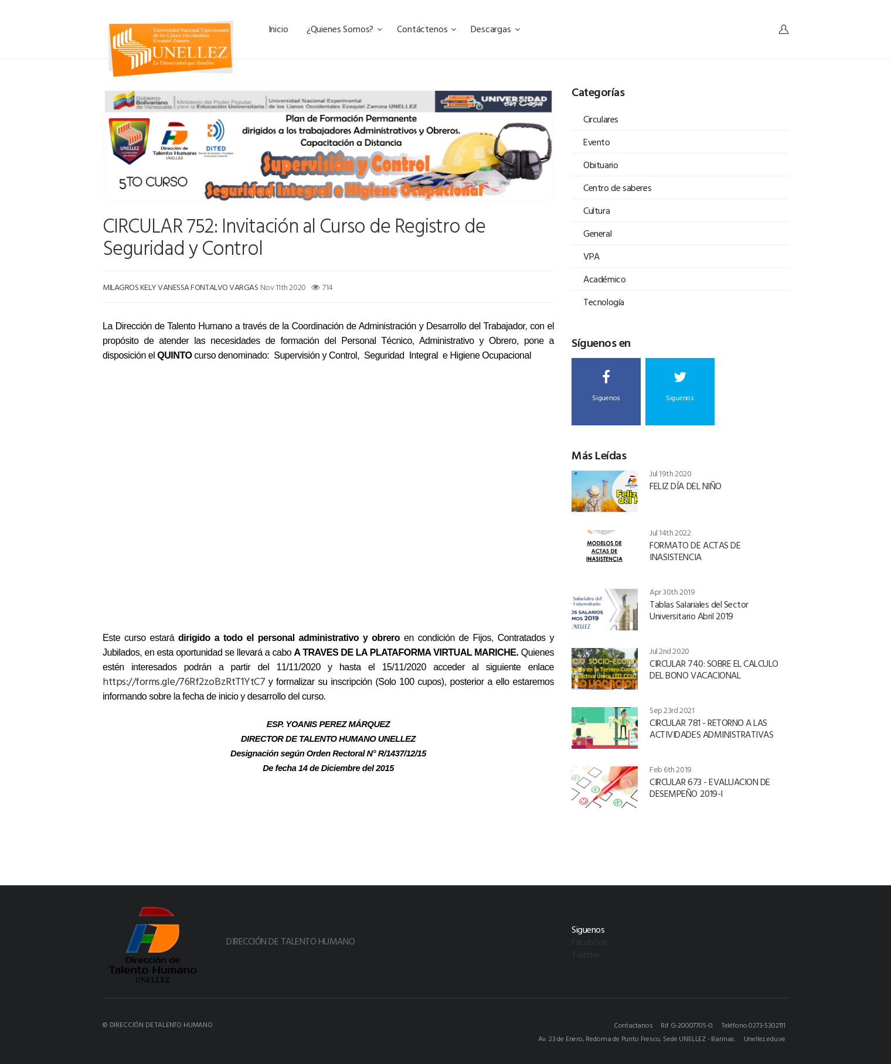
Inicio (279, 29)
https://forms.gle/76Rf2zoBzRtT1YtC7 (185, 681)
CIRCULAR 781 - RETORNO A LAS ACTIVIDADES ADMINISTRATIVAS (711, 728)
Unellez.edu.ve (764, 1038)
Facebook (589, 942)
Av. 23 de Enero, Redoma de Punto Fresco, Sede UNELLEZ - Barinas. (637, 1038)
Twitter (586, 954)
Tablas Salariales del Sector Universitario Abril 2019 (699, 610)
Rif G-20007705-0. (687, 1024)
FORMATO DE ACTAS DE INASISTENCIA (694, 551)
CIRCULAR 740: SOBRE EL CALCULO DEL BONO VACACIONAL (713, 669)
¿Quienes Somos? (344, 29)
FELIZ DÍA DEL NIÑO (685, 486)
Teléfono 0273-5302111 (753, 1024)
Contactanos (633, 1024)
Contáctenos (426, 29)
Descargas (495, 29)
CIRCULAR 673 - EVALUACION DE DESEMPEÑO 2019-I (709, 787)
